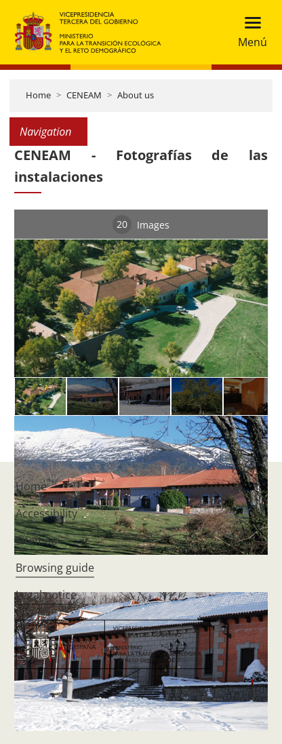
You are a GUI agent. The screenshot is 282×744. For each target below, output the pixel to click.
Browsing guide (55, 567)
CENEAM (84, 95)
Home (38, 95)
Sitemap (37, 540)
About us (135, 95)
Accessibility (46, 513)
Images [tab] (141, 224)
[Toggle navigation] (248, 32)
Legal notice (46, 594)
